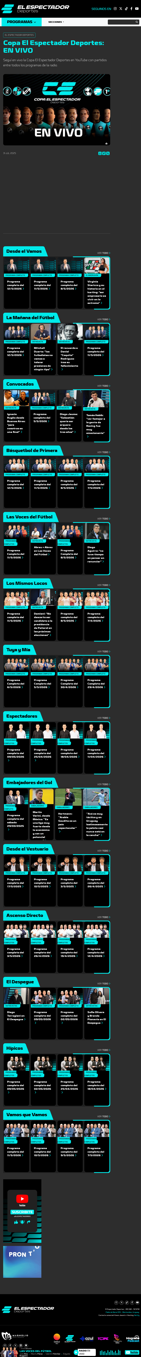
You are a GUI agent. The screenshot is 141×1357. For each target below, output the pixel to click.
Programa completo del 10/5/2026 (42, 1152)
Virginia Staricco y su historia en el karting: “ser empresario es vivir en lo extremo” (96, 292)
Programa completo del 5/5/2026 (42, 418)
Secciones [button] (55, 22)
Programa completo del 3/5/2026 (15, 953)
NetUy (136, 1315)
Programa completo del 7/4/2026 (95, 617)
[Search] (123, 22)
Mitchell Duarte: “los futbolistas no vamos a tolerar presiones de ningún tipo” (43, 359)
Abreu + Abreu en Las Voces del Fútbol (43, 551)
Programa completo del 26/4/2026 (43, 953)
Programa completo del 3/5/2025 (69, 883)
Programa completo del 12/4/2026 (96, 953)
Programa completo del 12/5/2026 (15, 285)
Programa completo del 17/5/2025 (15, 883)
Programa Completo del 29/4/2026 (96, 684)
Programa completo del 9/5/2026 (69, 1152)
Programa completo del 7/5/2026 (95, 484)
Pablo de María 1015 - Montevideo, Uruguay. (122, 1312)
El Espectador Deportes (19, 35)
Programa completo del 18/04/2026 (70, 753)
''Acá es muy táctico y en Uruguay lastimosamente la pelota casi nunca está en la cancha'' (97, 824)
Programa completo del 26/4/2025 (96, 883)
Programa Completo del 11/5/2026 (15, 554)
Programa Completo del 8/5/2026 (69, 554)
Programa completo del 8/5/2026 (69, 285)
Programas (21, 22)
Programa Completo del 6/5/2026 (15, 684)
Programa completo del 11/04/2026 (96, 753)
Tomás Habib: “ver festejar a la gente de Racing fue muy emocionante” (95, 426)
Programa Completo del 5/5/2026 (42, 684)
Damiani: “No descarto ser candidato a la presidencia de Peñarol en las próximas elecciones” (43, 624)
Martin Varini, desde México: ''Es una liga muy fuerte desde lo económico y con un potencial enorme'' (41, 826)
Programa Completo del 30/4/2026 (69, 684)
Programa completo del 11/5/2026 (42, 285)
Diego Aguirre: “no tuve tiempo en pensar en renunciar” (95, 554)
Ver (103, 253)
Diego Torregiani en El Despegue (16, 1016)
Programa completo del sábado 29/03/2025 (15, 822)
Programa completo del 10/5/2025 (42, 883)
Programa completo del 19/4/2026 (69, 953)
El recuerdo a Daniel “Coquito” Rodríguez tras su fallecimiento (69, 359)
